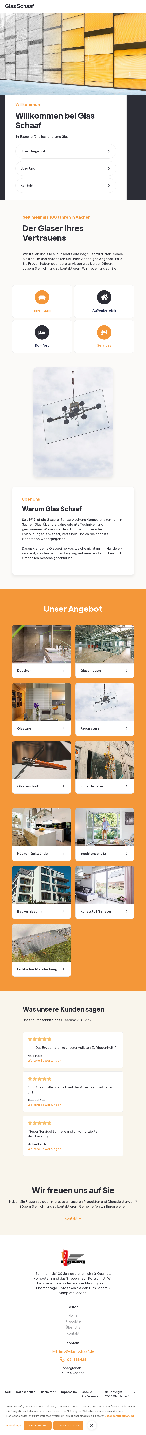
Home (73, 1315)
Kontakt (73, 1333)
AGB (8, 1392)
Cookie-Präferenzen (91, 1394)
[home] (19, 6)
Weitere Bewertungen (44, 1060)
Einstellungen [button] (14, 1425)
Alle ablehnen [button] (38, 1425)
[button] (91, 1425)
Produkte (73, 1321)
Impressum (68, 1392)
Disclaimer (48, 1392)
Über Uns (73, 1327)
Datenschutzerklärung (119, 1415)
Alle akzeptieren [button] (68, 1425)
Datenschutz (25, 1392)
